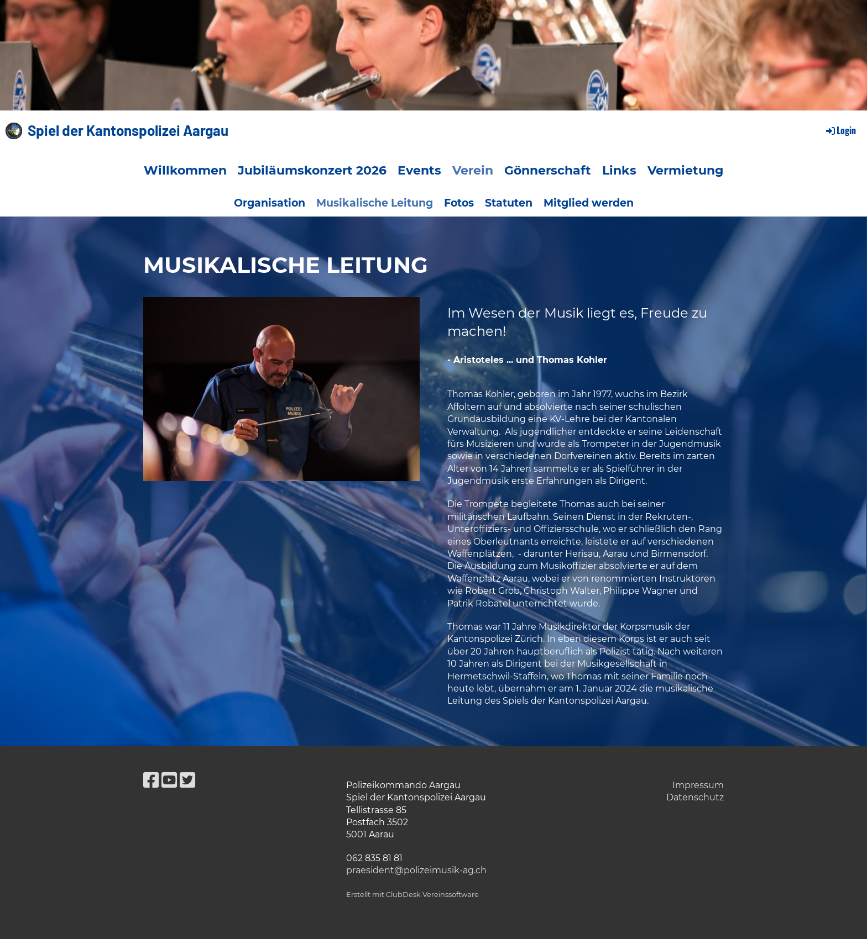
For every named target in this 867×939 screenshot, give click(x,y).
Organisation (269, 203)
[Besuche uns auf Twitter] (187, 780)
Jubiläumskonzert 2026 (312, 170)
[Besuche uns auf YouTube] (169, 780)
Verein (472, 170)
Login (840, 130)
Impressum (698, 785)
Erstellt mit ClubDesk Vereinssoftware (412, 894)
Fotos (459, 203)
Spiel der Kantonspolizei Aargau (128, 130)
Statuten (508, 203)
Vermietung (685, 170)
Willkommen (185, 170)
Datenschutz (695, 797)
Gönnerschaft (547, 170)
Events (419, 170)
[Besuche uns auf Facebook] (151, 780)
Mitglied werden (589, 203)
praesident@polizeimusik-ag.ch (416, 870)
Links (619, 170)
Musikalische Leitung (374, 203)
